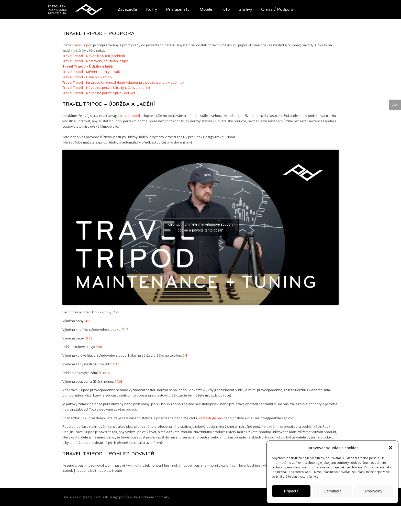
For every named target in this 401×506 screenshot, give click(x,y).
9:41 (186, 355)
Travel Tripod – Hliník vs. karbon (87, 77)
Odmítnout (332, 491)
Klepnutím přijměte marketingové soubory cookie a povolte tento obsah (200, 227)
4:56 (88, 320)
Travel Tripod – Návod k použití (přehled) (93, 55)
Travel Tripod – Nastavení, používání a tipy (95, 61)
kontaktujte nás (210, 418)
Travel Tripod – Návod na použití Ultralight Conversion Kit (106, 87)
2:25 (116, 312)
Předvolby (373, 491)
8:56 (99, 346)
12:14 (106, 372)
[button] (390, 447)
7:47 (125, 329)
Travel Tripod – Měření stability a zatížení (93, 71)
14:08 (118, 381)
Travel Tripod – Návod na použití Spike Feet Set (98, 93)
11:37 (115, 364)
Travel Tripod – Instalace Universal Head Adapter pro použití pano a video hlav (123, 82)
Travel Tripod (82, 45)
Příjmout (291, 491)
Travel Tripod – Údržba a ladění (89, 66)
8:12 (89, 338)
